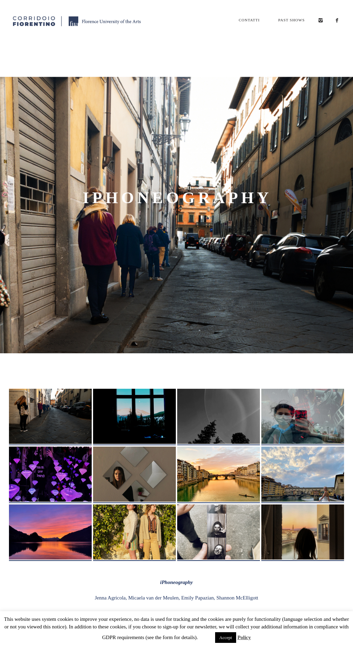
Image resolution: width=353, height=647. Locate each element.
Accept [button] (225, 637)
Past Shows (291, 20)
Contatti (249, 20)
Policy (244, 637)
